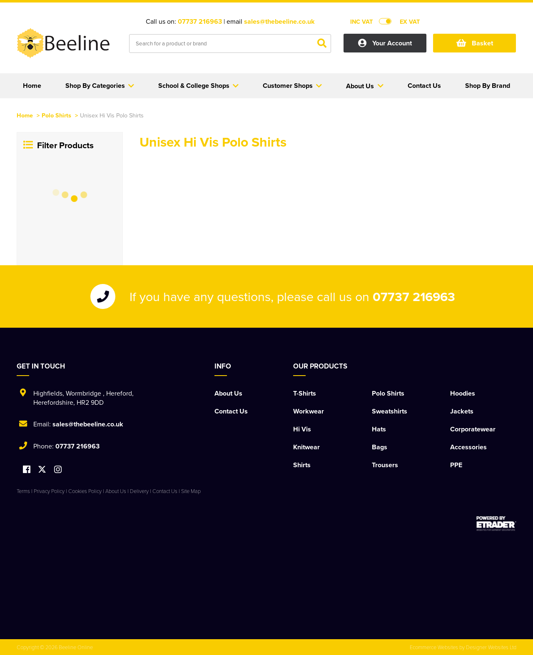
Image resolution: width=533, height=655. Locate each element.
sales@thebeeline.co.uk (279, 21)
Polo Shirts (56, 115)
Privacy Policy (49, 491)
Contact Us (231, 411)
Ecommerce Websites (434, 647)
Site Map (191, 491)
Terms (23, 491)
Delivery (139, 491)
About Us (228, 393)
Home (25, 115)
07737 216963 (200, 21)
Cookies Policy (85, 491)
